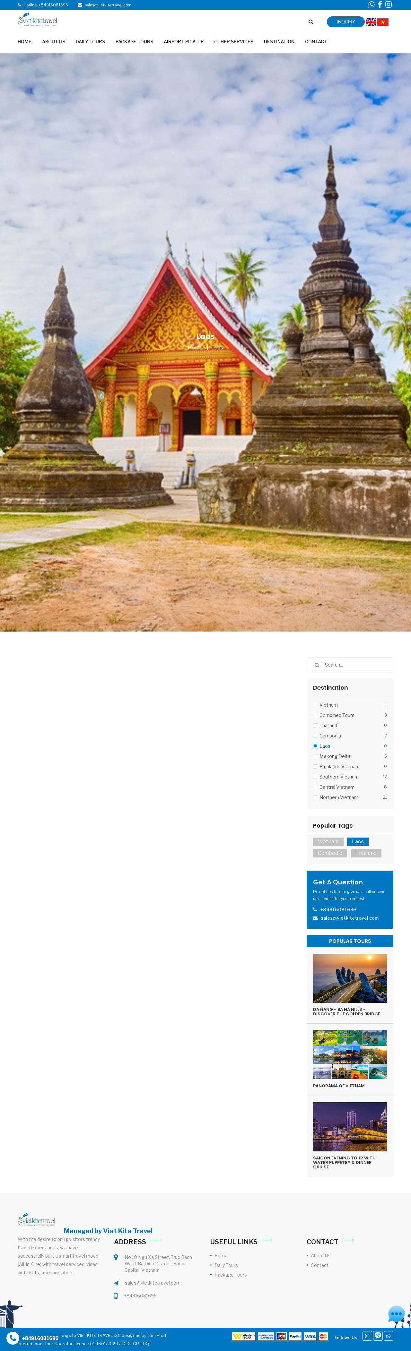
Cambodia (330, 853)
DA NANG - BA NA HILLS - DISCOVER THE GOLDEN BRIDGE (346, 1011)
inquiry (346, 21)
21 (385, 797)
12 (385, 776)
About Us (320, 1255)
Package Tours (230, 1275)
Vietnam (328, 842)
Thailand (366, 853)
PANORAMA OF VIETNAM (339, 1086)
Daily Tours (226, 1265)
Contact (319, 1265)
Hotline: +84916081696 (46, 5)
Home (195, 348)
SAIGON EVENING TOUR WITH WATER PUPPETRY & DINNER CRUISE (344, 1162)
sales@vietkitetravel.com (152, 1283)
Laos (217, 348)
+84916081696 (140, 1295)
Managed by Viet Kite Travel (108, 1231)
